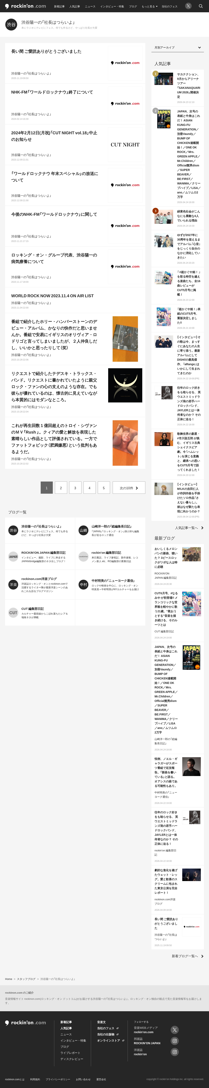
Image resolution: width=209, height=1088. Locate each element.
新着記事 (59, 6)
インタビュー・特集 (112, 6)
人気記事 (74, 6)
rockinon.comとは (14, 1079)
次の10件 (126, 487)
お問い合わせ (83, 1079)
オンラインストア (108, 1040)
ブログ (133, 6)
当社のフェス (170, 6)
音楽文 (101, 1022)
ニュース (90, 6)
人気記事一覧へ (186, 527)
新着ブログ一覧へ (185, 955)
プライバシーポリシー (58, 1079)
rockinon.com (25, 6)
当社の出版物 (105, 1034)
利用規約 (35, 1079)
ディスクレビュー (71, 1059)
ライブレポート (70, 1053)
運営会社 (101, 1079)
